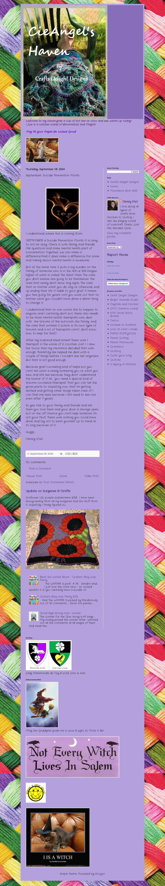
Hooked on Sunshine (123, 325)
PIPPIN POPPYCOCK (123, 333)
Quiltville (115, 360)
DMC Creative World (124, 308)
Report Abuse (117, 255)
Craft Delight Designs (123, 295)
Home (63, 476)
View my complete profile (119, 235)
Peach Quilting (119, 338)
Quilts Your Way (120, 355)
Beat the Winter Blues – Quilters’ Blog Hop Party (68, 578)
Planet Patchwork (121, 342)
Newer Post (34, 476)
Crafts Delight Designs (124, 182)
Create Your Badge (113, 273)
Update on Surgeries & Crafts (48, 491)
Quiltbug (115, 351)
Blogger (100, 874)
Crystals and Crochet (124, 304)
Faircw (114, 320)
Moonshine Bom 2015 (123, 191)
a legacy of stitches (123, 364)
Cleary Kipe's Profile (113, 266)
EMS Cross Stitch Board (121, 314)
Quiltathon (117, 347)
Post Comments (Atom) (58, 482)
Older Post (92, 476)
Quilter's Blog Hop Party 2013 (59, 596)
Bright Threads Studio (124, 300)
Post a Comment (40, 469)
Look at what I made (124, 329)
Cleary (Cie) (130, 201)
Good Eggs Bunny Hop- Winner (60, 613)
